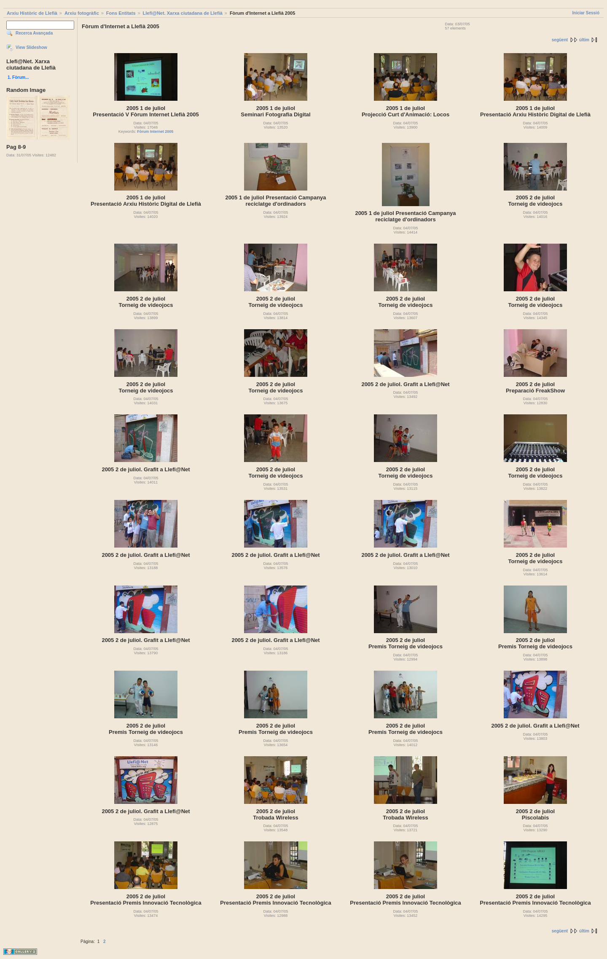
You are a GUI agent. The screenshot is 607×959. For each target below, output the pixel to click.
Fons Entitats (121, 13)
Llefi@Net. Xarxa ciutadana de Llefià (183, 13)
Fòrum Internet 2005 (155, 131)
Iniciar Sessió (585, 13)
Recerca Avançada (34, 33)
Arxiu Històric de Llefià (32, 13)
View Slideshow (31, 47)
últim (584, 40)
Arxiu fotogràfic (81, 13)
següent (560, 40)
